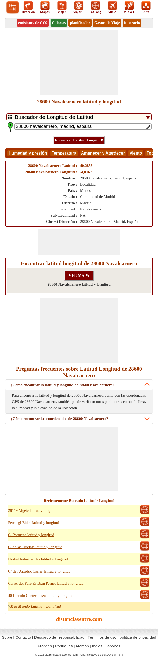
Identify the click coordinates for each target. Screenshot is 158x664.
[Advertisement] (79, 62)
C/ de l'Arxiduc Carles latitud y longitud (39, 571)
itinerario (132, 23)
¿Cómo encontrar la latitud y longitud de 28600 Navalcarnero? (62, 385)
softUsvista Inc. (111, 654)
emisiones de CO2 (33, 23)
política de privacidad (138, 637)
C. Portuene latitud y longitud (31, 535)
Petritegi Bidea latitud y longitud (33, 523)
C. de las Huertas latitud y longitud (35, 547)
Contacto (23, 637)
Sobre (7, 637)
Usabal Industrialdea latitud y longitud (38, 559)
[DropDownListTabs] (79, 116)
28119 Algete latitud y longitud (32, 510)
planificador (80, 23)
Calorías (59, 23)
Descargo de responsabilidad (59, 637)
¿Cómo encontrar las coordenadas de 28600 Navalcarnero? (59, 419)
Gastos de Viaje (107, 23)
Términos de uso (102, 637)
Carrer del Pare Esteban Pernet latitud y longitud (45, 583)
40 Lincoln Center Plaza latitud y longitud (40, 595)
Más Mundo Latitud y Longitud (35, 606)
